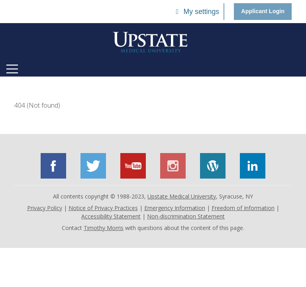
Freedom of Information (243, 208)
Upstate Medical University (181, 196)
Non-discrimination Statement (186, 216)
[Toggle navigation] (12, 69)
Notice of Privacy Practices (103, 208)
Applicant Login (262, 11)
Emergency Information (174, 208)
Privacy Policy (44, 208)
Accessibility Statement (111, 216)
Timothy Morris (104, 228)
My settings (196, 12)
